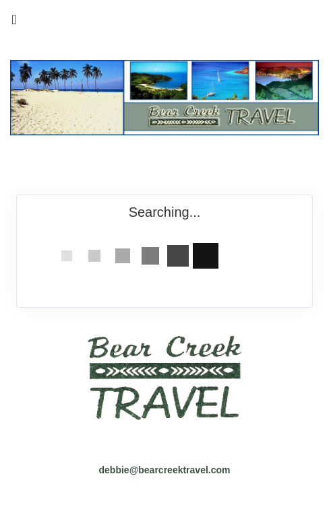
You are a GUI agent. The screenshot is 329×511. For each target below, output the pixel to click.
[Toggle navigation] (14, 23)
